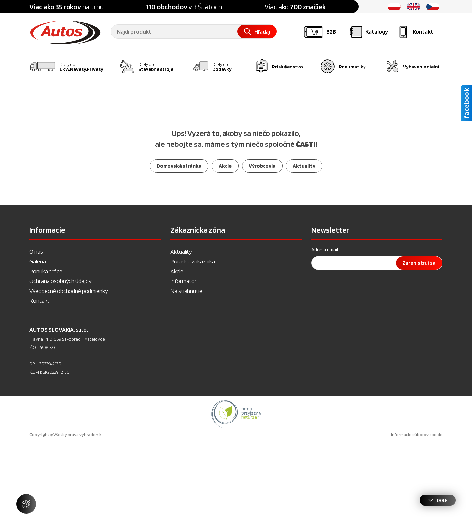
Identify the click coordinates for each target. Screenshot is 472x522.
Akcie (176, 349)
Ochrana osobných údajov (61, 359)
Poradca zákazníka (192, 339)
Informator (183, 359)
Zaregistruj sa (419, 341)
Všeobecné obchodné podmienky (69, 369)
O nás (36, 329)
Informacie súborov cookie (416, 512)
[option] (236, 492)
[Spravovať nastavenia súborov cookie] (26, 504)
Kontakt (39, 379)
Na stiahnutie (186, 369)
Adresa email (324, 328)
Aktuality (181, 329)
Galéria (38, 339)
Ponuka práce (46, 349)
